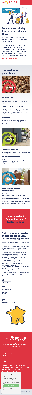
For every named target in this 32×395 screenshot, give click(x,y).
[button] (27, 2)
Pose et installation (10, 149)
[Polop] (9, 2)
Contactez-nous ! (16, 222)
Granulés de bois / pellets (12, 106)
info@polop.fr (6, 361)
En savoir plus (16, 347)
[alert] (11, 383)
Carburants (7, 117)
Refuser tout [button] (11, 388)
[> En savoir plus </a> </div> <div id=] (11, 387)
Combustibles (7, 97)
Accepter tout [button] (11, 385)
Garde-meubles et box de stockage (15, 198)
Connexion (22, 391)
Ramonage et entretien (11, 157)
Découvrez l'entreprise (9, 58)
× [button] (19, 373)
